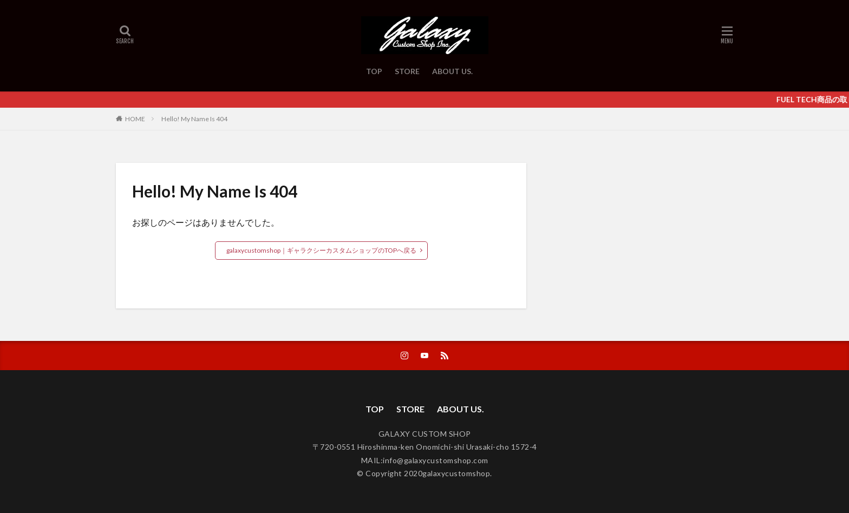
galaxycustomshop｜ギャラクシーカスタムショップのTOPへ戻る (321, 250)
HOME (135, 118)
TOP (374, 71)
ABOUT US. (452, 71)
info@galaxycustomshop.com (435, 460)
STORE (407, 71)
